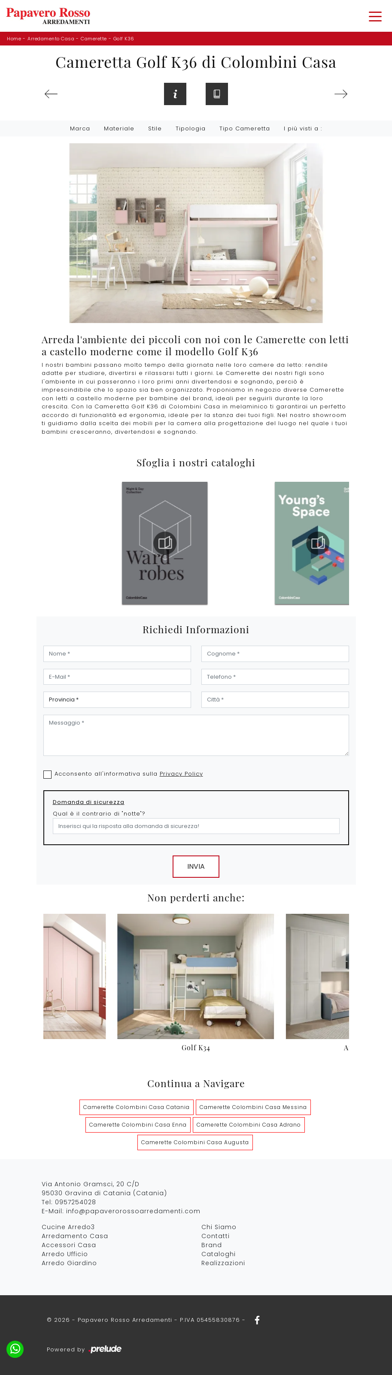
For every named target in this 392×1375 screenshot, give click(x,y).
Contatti (215, 1236)
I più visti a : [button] (303, 128)
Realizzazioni (223, 1263)
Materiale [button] (119, 128)
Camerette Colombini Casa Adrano (249, 1124)
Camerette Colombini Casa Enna (138, 1124)
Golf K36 (123, 38)
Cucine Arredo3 (68, 1227)
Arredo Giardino (69, 1263)
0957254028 (75, 1202)
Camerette (94, 38)
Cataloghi (218, 1254)
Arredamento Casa (50, 38)
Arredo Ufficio (65, 1254)
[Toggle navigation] (375, 16)
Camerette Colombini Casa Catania (136, 1107)
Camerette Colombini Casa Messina (253, 1107)
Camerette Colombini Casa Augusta (195, 1142)
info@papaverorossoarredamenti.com (133, 1211)
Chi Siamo (219, 1227)
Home (14, 38)
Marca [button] (80, 128)
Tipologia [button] (191, 128)
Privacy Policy (181, 774)
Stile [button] (155, 128)
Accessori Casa (69, 1245)
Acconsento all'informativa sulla (129, 774)
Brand (211, 1245)
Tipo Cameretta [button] (244, 128)
